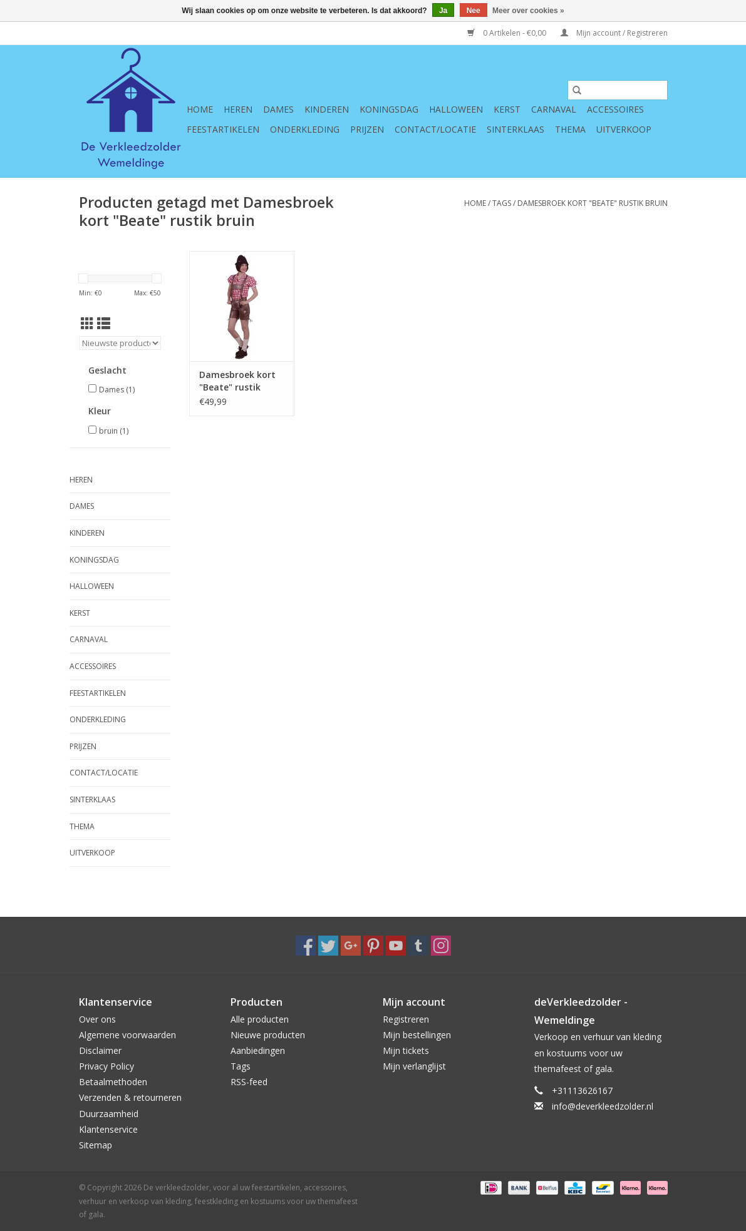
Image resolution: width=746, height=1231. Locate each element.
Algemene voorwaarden (127, 1035)
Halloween (456, 109)
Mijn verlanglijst (414, 1066)
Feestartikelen (223, 129)
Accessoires (615, 109)
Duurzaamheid (108, 1114)
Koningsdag (389, 109)
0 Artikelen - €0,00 (507, 33)
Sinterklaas (515, 129)
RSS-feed (249, 1082)
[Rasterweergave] (87, 323)
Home (200, 109)
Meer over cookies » (528, 10)
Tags (501, 203)
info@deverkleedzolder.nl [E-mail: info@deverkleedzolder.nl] (602, 1106)
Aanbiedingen (258, 1050)
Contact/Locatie (435, 129)
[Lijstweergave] (103, 323)
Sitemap (95, 1145)
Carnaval (553, 109)
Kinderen (326, 109)
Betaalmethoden (113, 1082)
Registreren (406, 1019)
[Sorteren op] (120, 343)
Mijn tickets (406, 1050)
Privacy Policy (106, 1066)
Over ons (97, 1019)
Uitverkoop (623, 129)
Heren (238, 109)
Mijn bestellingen (417, 1035)
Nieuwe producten (268, 1035)
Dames (278, 109)
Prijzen (367, 129)
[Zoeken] (617, 90)
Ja (443, 10)
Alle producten (260, 1019)
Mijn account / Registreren (614, 33)
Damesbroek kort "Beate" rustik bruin (592, 203)
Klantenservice (108, 1129)
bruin (113, 431)
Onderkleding (304, 129)
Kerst (507, 109)
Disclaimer (100, 1050)
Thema (570, 129)
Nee (473, 10)
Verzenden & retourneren (130, 1097)
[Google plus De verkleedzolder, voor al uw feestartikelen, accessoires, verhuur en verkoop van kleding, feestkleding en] (351, 946)
